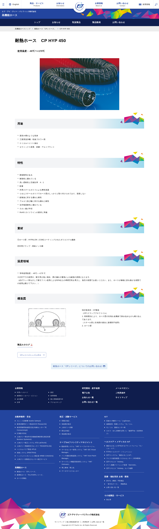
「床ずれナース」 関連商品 (116, 484)
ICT (106, 417)
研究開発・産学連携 (91, 388)
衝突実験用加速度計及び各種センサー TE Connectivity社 (32, 429)
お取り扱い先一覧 (112, 487)
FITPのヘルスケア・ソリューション (119, 452)
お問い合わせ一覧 (90, 402)
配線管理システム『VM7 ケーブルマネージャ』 (79, 446)
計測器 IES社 (21, 433)
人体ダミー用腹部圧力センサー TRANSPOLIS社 (34, 446)
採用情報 (53, 396)
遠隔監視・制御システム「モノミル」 (119, 424)
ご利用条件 (120, 393)
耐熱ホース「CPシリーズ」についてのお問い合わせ (77, 366)
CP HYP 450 (65, 29)
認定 (52, 392)
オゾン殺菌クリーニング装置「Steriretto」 (121, 465)
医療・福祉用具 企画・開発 (116, 477)
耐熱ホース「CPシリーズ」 (45, 29)
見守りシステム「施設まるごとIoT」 (119, 455)
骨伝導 (108, 500)
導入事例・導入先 (68, 468)
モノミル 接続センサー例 (115, 427)
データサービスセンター (70, 471)
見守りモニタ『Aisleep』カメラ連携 (119, 468)
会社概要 (20, 399)
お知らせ (60, 4)
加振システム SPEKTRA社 (26, 453)
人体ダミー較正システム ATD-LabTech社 (32, 443)
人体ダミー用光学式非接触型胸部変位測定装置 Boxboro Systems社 (33, 438)
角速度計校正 (66, 434)
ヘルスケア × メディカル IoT (117, 442)
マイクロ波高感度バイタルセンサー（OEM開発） (124, 458)
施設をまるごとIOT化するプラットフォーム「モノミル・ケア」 (124, 447)
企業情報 (99, 4)
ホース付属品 (21, 478)
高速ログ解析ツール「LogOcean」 (119, 421)
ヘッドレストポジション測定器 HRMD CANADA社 (35, 456)
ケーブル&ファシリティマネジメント (76, 442)
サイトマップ (121, 397)
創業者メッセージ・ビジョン (27, 396)
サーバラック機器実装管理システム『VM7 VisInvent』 (77, 463)
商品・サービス (37, 4)
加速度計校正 (66, 424)
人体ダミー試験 (67, 427)
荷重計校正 (66, 421)
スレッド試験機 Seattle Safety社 (29, 421)
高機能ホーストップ (22, 29)
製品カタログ (23, 345)
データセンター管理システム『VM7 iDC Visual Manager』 (79, 451)
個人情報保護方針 (56, 399)
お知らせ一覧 (88, 397)
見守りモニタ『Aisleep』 (115, 462)
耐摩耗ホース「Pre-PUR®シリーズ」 (30, 475)
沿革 (18, 402)
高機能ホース (21, 467)
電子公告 (86, 393)
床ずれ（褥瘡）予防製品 (115, 481)
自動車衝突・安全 (23, 417)
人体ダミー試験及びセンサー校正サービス (32, 459)
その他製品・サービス (114, 495)
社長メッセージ (22, 392)
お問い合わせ (122, 4)
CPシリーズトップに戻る (30, 355)
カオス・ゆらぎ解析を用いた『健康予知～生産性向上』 (124, 432)
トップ (37, 22)
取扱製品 (76, 22)
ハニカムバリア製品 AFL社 (26, 449)
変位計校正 (66, 431)
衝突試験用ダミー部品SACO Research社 (32, 424)
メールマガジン (122, 388)
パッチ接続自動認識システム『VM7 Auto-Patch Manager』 (79, 457)
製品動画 (96, 22)
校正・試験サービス (68, 417)
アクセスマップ (56, 402)
